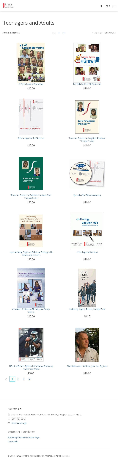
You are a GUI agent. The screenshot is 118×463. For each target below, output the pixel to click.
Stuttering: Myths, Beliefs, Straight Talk (87, 309)
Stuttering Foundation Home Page (23, 437)
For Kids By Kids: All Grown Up (87, 84)
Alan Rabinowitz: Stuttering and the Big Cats (87, 366)
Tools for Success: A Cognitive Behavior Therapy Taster (87, 139)
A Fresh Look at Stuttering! (31, 84)
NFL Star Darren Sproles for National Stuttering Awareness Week (31, 367)
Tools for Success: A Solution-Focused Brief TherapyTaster (31, 196)
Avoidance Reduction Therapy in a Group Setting (31, 310)
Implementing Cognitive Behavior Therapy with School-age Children (31, 253)
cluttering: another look (87, 252)
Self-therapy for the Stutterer (31, 138)
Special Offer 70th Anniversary (87, 195)
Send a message (19, 423)
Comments (13, 441)
